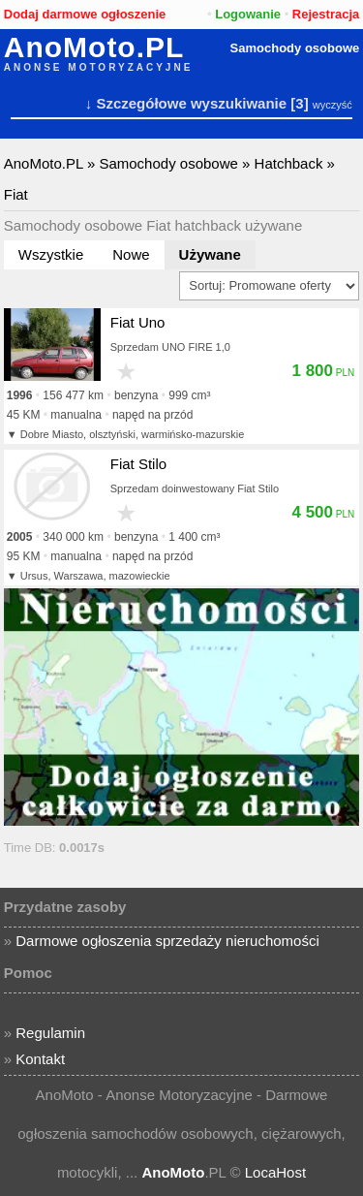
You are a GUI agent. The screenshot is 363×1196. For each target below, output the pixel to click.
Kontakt (40, 1059)
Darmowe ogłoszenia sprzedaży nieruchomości (166, 940)
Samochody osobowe (295, 48)
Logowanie (248, 14)
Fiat (16, 194)
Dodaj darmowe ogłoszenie (85, 14)
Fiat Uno (138, 322)
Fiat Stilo (138, 464)
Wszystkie (51, 254)
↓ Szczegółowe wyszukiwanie (186, 103)
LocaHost (275, 1172)
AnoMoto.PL (94, 47)
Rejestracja (325, 14)
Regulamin (50, 1032)
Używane (210, 254)
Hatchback (289, 163)
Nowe (130, 254)
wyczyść (332, 104)
